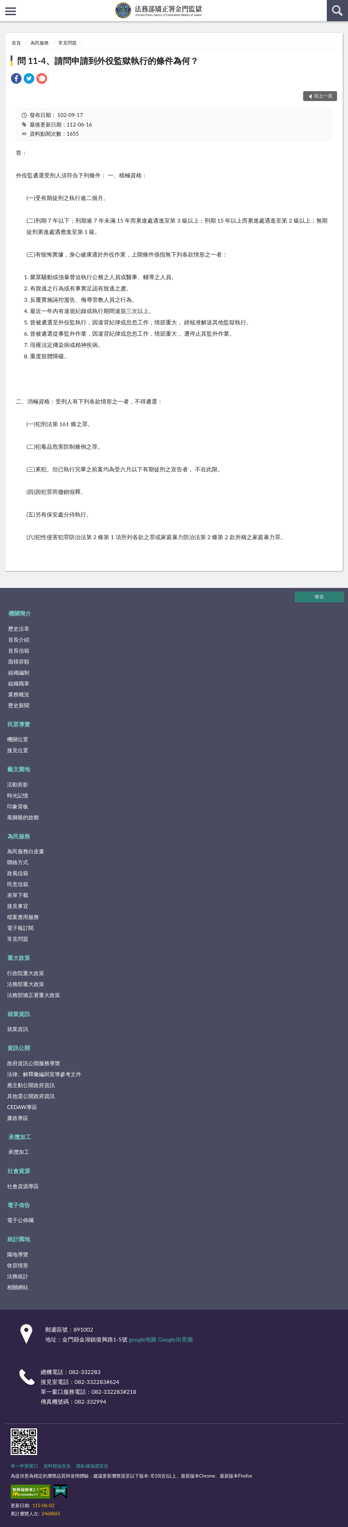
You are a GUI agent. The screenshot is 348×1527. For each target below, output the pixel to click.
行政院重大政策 (25, 973)
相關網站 (17, 1287)
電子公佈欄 (20, 1220)
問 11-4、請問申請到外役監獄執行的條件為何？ (108, 60)
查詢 (337, 10)
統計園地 (18, 1239)
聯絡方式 (17, 862)
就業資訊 (18, 1013)
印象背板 (17, 806)
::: (5, 5)
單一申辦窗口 (24, 1466)
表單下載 (17, 895)
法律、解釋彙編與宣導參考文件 (44, 1074)
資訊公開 (18, 1047)
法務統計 (17, 1276)
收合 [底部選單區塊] (319, 596)
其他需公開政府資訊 (31, 1096)
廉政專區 (17, 1118)
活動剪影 (17, 784)
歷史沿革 (18, 628)
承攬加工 (19, 1136)
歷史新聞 (18, 705)
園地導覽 (17, 1254)
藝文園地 (18, 769)
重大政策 (18, 957)
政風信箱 (17, 873)
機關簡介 (19, 613)
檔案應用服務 (23, 917)
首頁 (16, 43)
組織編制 (18, 672)
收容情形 (17, 1265)
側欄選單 (10, 11)
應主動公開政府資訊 (31, 1085)
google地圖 (143, 1339)
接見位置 (17, 750)
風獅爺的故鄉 (23, 817)
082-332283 (84, 1371)
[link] (16, 79)
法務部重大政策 (25, 984)
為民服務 (39, 43)
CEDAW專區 (22, 1107)
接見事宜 (17, 906)
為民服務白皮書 (25, 851)
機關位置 (17, 739)
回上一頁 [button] (323, 96)
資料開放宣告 (57, 1466)
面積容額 (18, 661)
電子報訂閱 (20, 928)
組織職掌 (18, 683)
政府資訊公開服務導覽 (33, 1063)
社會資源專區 (23, 1186)
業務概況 (18, 694)
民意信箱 (17, 884)
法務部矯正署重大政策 (33, 995)
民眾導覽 (18, 724)
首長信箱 (18, 650)
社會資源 (18, 1170)
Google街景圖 (175, 1339)
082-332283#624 (97, 1381)
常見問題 (67, 43)
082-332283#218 (114, 1391)
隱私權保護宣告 (92, 1466)
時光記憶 (17, 795)
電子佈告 (18, 1205)
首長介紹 (18, 639)
